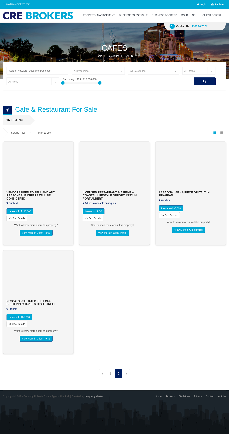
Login (201, 4)
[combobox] (98, 70)
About (159, 396)
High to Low (47, 132)
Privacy (198, 396)
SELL (195, 15)
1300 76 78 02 (200, 26)
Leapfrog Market (94, 396)
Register (217, 4)
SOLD (184, 15)
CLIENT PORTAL (211, 15)
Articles (222, 396)
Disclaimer (184, 396)
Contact (210, 396)
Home (99, 56)
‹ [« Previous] (102, 373)
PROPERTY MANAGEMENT (99, 15)
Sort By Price (20, 132)
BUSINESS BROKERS (164, 15)
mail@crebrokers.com (16, 4)
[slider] (63, 83)
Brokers (170, 396)
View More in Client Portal (36, 232)
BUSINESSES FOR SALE (133, 15)
